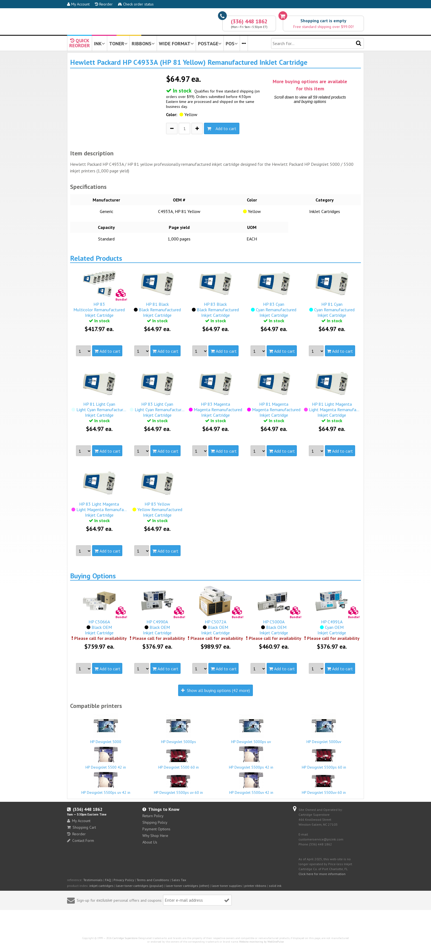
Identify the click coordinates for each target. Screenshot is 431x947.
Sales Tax (179, 880)
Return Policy (153, 815)
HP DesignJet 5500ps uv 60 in (178, 784)
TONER (118, 43)
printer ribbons (255, 886)
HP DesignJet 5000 (106, 728)
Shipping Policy (154, 822)
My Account (78, 4)
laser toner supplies (227, 886)
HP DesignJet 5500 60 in (178, 759)
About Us (149, 842)
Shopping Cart (81, 827)
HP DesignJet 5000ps (178, 728)
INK (99, 43)
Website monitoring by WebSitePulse (261, 941)
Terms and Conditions (153, 880)
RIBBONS (143, 43)
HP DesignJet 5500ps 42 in (251, 757)
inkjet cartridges (101, 886)
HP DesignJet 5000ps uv (251, 728)
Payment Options (156, 828)
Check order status (136, 4)
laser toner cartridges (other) (187, 886)
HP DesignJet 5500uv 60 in (324, 784)
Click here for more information (322, 874)
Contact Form (80, 840)
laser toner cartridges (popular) (139, 886)
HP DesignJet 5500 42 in (106, 757)
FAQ (108, 880)
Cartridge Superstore (124, 938)
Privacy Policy (124, 880)
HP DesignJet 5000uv (324, 728)
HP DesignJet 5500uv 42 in (251, 783)
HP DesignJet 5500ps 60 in (324, 759)
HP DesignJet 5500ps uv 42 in (106, 783)
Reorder (104, 4)
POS (232, 43)
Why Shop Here (155, 835)
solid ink (275, 886)
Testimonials (93, 880)
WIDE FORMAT (176, 43)
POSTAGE (210, 43)
